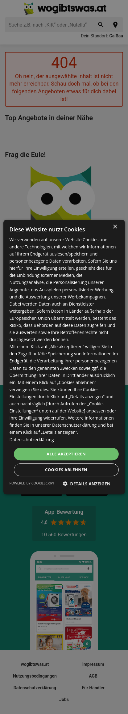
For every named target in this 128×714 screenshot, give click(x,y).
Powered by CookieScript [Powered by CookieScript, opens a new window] (32, 483)
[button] (87, 484)
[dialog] (64, 357)
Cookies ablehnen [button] (66, 469)
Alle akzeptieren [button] (66, 454)
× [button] (115, 227)
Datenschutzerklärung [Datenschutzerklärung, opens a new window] (31, 439)
